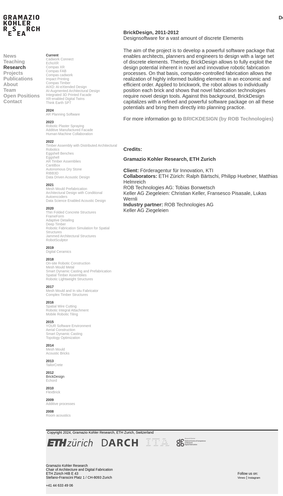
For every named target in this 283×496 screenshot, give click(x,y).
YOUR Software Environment (68, 326)
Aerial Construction (60, 330)
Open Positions (21, 95)
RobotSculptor (57, 240)
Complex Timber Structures (67, 295)
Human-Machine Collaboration (69, 134)
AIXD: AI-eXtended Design (66, 87)
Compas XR (55, 67)
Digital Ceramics (58, 252)
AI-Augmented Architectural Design (73, 91)
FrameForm (55, 216)
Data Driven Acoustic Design (68, 177)
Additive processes (60, 404)
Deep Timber (56, 224)
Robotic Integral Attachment (67, 310)
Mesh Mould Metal (60, 267)
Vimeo (241, 477)
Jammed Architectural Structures (71, 236)
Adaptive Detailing (60, 220)
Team (9, 90)
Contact (12, 101)
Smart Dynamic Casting (64, 334)
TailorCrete (54, 365)
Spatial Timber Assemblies (66, 275)
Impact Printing (57, 79)
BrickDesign (55, 376)
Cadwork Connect (59, 59)
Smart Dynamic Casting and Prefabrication (79, 271)
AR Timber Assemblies (63, 161)
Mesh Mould (55, 349)
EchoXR (52, 63)
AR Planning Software (63, 114)
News (9, 56)
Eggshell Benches (60, 153)
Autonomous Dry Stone (64, 169)
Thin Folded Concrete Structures (71, 212)
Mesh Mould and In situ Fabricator (72, 291)
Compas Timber (58, 83)
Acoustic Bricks (58, 353)
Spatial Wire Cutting (61, 306)
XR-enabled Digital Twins (65, 99)
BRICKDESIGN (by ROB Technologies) (228, 118)
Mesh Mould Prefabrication (66, 189)
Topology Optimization (63, 338)
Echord (51, 380)
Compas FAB (56, 71)
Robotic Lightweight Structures (69, 279)
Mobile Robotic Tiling (62, 314)
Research (14, 67)
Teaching (14, 61)
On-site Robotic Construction (68, 263)
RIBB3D (52, 173)
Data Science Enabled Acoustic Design (76, 201)
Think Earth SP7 (58, 103)
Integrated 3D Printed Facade (69, 95)
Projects (13, 73)
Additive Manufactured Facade (69, 130)
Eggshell (52, 157)
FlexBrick (53, 392)
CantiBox (53, 165)
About (10, 84)
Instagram (254, 477)
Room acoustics (58, 415)
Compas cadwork (59, 75)
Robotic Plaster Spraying (65, 126)
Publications (18, 78)
